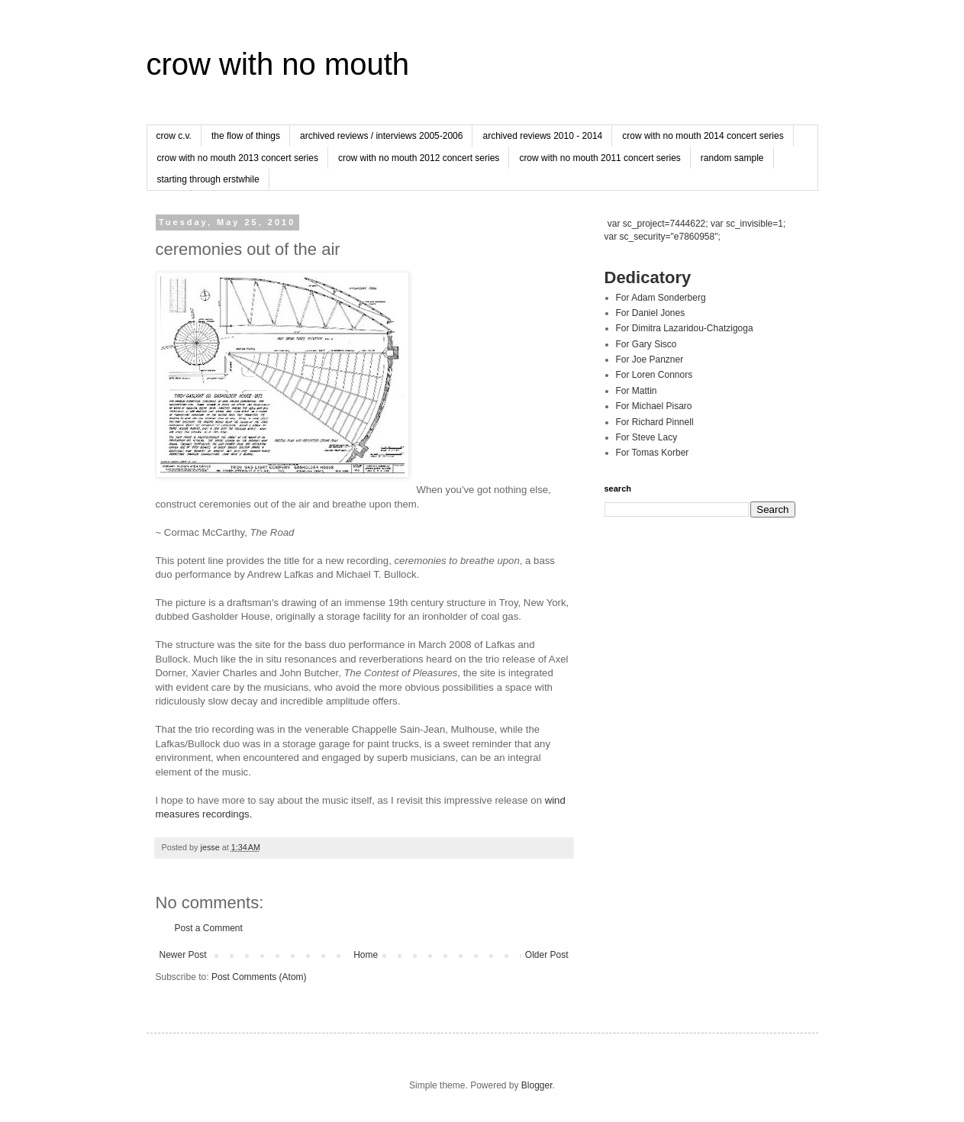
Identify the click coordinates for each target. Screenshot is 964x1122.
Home (365, 955)
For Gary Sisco (646, 344)
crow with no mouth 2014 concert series (702, 136)
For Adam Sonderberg (661, 297)
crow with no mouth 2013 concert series (237, 158)
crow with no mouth (278, 64)
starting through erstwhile (208, 179)
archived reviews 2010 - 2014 (542, 136)
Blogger (537, 1085)
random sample (732, 158)
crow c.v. (174, 136)
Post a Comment (209, 928)
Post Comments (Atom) (259, 977)
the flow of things (245, 136)
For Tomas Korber (652, 452)
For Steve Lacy (647, 437)
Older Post (547, 955)
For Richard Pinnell (655, 422)
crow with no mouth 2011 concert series (599, 158)
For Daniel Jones (650, 313)
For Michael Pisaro (654, 406)
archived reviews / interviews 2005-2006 (381, 136)
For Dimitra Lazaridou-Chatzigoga (684, 328)
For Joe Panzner (650, 359)
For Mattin (636, 390)
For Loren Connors (654, 374)
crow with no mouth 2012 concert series (418, 158)
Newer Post (183, 955)
